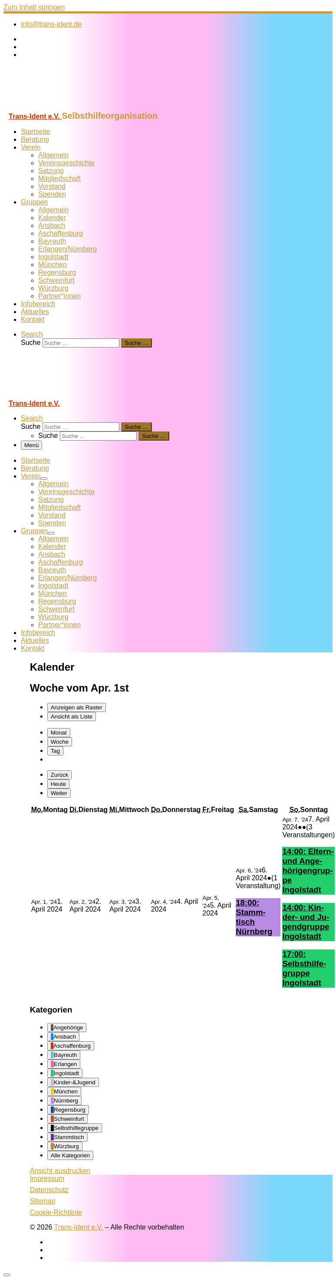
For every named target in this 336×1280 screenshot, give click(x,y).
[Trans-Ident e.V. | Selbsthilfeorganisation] (57, 106)
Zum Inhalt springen (34, 7)
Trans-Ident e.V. (78, 1227)
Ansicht (60, 1170)
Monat (59, 732)
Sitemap (43, 1201)
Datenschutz (49, 1189)
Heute (58, 784)
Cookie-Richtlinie (56, 1212)
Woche (60, 742)
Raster (76, 707)
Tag (55, 751)
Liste (71, 716)
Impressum (47, 1178)
